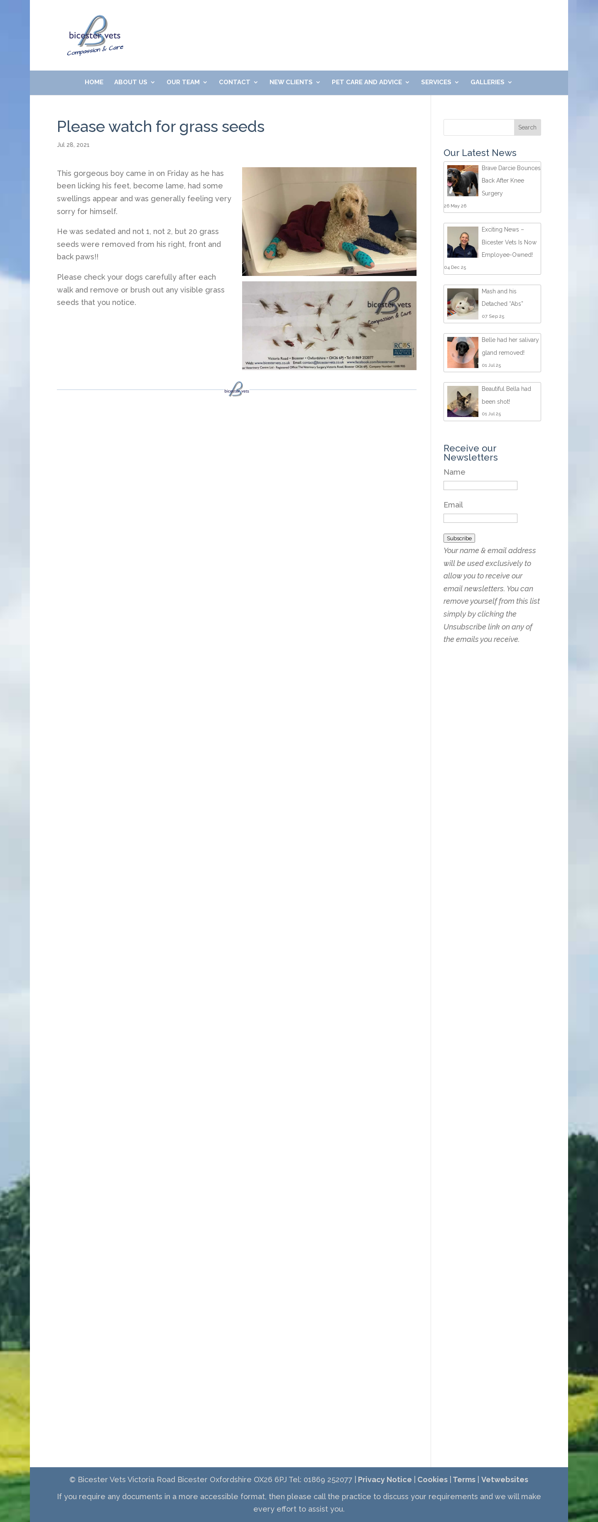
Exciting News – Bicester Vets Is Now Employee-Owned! (509, 242)
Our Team (183, 82)
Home (94, 82)
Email (453, 504)
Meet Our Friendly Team (424, 21)
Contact (234, 82)
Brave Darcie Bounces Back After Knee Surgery (511, 181)
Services (436, 82)
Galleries (488, 82)
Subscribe (459, 538)
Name (455, 472)
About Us (130, 82)
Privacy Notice (384, 1479)
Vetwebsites (504, 1479)
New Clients (291, 82)
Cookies (432, 1479)
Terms (463, 1479)
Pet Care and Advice (367, 82)
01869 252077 (236, 21)
